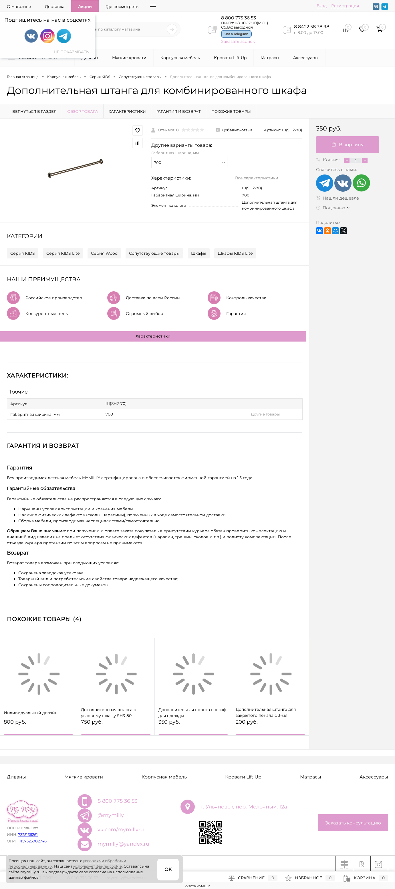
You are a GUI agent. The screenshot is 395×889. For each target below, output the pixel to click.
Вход (322, 5)
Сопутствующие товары (154, 253)
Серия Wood (104, 253)
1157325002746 (33, 840)
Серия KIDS (22, 253)
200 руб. (270, 725)
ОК (168, 869)
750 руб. (115, 725)
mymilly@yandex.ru (123, 843)
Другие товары (258, 413)
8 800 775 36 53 (238, 18)
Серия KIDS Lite (63, 253)
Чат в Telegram (236, 34)
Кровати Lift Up (230, 57)
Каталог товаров (39, 57)
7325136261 (28, 833)
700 (245, 195)
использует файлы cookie (97, 866)
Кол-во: (332, 159)
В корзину (348, 144)
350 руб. (193, 725)
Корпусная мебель (180, 57)
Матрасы (270, 57)
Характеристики (153, 336)
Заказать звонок (238, 41)
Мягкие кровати (129, 57)
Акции (85, 6)
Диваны (90, 57)
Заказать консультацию (353, 821)
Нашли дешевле (337, 198)
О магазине (19, 6)
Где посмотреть (122, 6)
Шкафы (198, 253)
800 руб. (38, 725)
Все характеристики (256, 177)
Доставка (54, 6)
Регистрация (345, 5)
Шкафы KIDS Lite (235, 253)
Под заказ (330, 207)
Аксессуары (305, 57)
